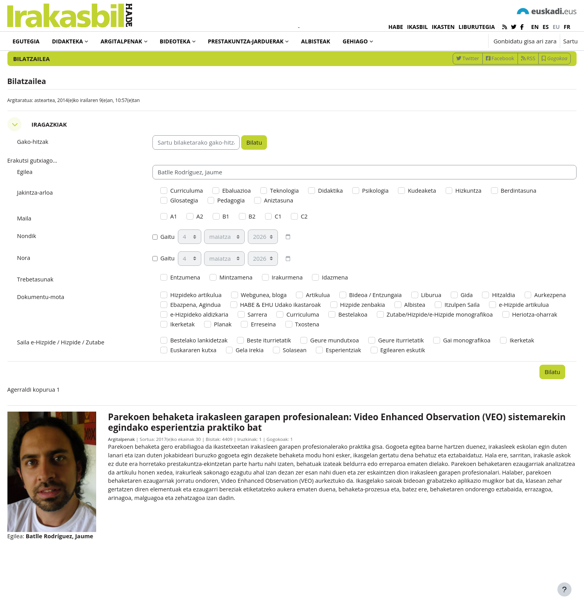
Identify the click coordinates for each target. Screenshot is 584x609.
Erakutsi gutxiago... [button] (47, 186)
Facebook (485, 83)
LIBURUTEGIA (477, 26)
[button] (458, 41)
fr (567, 26)
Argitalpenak (131, 470)
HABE (396, 26)
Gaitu (171, 264)
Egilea (40, 197)
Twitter (452, 83)
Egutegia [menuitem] (26, 41)
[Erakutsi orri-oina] (564, 589)
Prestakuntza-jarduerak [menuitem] (246, 41)
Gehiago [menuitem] (355, 41)
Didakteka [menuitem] (67, 41)
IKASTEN (443, 26)
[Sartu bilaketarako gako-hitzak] (494, 62)
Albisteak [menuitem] (315, 41)
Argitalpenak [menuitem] (121, 41)
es (546, 26)
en (535, 26)
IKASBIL (417, 26)
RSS (513, 83)
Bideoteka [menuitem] (175, 41)
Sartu (570, 41)
